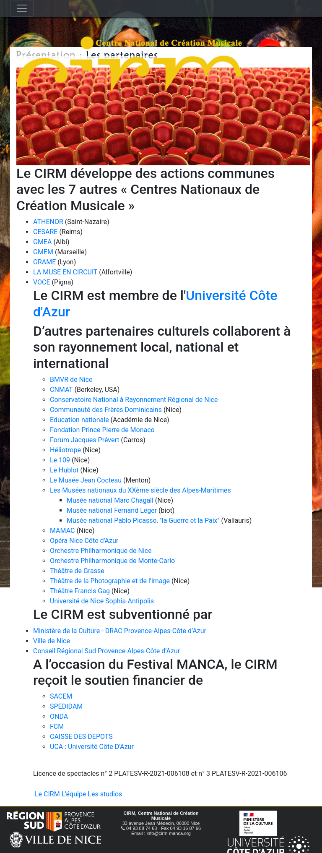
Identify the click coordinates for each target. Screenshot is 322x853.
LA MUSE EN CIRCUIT (65, 272)
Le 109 (60, 460)
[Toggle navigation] (22, 8)
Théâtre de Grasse (77, 571)
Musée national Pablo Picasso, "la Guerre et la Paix (142, 520)
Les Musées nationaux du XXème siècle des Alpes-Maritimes (140, 490)
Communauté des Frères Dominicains (107, 410)
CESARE (45, 232)
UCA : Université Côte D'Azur (92, 747)
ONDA (59, 716)
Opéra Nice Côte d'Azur (84, 541)
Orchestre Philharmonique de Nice (101, 551)
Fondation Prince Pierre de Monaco (102, 430)
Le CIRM (47, 794)
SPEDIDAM (66, 706)
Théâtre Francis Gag (80, 591)
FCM (57, 726)
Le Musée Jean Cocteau (86, 480)
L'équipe (74, 794)
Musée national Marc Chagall (110, 500)
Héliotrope (65, 450)
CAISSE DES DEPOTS (81, 737)
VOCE (41, 282)
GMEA (42, 242)
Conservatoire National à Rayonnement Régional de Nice (134, 400)
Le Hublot (64, 470)
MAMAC (62, 531)
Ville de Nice (51, 641)
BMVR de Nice (71, 379)
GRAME (44, 262)
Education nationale (79, 420)
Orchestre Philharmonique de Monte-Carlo (112, 561)
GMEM (43, 252)
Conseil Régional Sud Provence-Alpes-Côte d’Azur (106, 651)
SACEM (61, 696)
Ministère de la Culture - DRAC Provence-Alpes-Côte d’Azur (119, 631)
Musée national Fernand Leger (112, 510)
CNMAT (61, 390)
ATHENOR (48, 222)
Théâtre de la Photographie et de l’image (110, 581)
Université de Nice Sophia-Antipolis (102, 601)
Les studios (105, 794)
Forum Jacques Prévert (84, 440)
